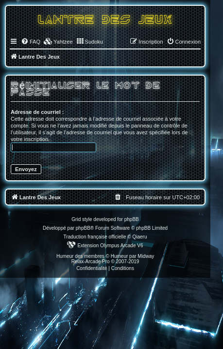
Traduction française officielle (95, 236)
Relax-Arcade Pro (90, 261)
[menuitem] (30, 42)
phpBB (83, 228)
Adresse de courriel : (37, 112)
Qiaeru (139, 236)
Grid (76, 219)
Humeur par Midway (132, 256)
